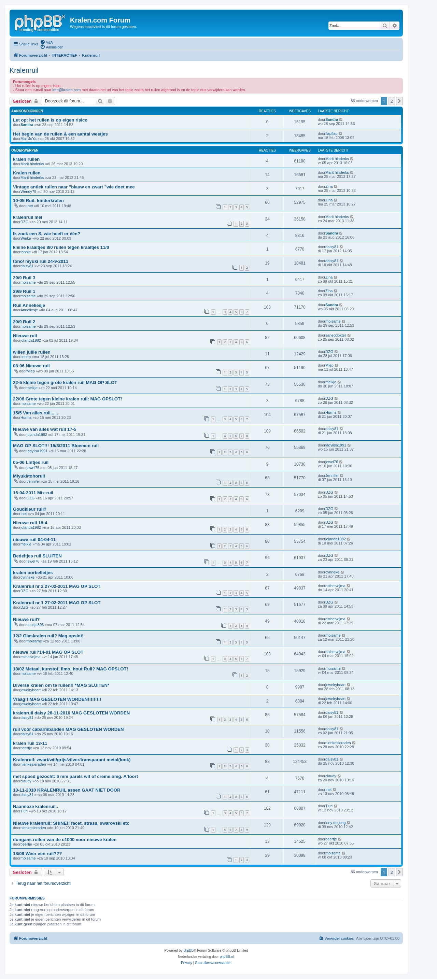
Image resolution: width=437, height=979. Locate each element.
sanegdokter (335, 335)
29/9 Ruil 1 (24, 291)
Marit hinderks (32, 164)
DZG (24, 222)
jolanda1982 (30, 340)
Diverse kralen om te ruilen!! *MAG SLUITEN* (61, 685)
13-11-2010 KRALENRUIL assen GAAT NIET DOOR (67, 790)
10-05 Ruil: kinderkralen (38, 200)
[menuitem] (46, 42)
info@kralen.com (67, 90)
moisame (28, 282)
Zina (329, 186)
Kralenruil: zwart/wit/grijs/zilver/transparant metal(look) (71, 759)
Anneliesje (29, 310)
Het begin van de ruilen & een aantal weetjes (60, 134)
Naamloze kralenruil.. (35, 806)
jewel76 (33, 468)
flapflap (331, 133)
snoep (25, 357)
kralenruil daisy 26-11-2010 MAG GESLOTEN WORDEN (71, 712)
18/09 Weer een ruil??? (37, 853)
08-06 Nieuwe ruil (31, 365)
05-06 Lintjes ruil (30, 462)
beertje (26, 748)
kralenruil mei (27, 217)
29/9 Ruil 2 (24, 321)
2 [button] (392, 101)
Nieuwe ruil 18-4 (30, 522)
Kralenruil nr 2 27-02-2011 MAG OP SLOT (56, 586)
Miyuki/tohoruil (29, 476)
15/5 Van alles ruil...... (35, 412)
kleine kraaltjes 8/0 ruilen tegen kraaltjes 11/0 (61, 247)
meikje (32, 388)
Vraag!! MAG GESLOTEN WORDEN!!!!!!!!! (57, 699)
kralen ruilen (26, 159)
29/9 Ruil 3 (24, 277)
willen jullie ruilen (32, 352)
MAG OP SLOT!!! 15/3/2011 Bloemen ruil (56, 445)
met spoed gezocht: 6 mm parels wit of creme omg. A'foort (75, 776)
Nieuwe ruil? (26, 619)
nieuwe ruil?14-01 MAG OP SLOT (48, 652)
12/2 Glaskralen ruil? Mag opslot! (48, 635)
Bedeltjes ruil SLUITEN (37, 555)
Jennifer (33, 481)
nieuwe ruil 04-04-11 (34, 539)
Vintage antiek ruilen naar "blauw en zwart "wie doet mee (74, 186)
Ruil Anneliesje (29, 305)
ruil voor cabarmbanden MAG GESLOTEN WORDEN (68, 729)
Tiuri (24, 811)
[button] (399, 101)
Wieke (25, 238)
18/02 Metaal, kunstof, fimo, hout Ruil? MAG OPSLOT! (70, 668)
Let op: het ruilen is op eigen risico (50, 120)
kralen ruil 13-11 (30, 743)
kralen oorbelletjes (33, 572)
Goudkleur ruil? (29, 509)
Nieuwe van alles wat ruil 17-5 (44, 429)
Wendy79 (28, 191)
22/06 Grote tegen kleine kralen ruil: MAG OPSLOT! (67, 398)
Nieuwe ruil (25, 335)
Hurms (25, 417)
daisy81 (331, 247)
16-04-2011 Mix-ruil (33, 492)
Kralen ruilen (27, 172)
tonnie (25, 252)
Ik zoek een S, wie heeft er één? (46, 233)
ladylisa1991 (37, 451)
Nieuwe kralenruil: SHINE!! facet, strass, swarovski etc (71, 823)
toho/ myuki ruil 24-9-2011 (40, 261)
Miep (31, 371)
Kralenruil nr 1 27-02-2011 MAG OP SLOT (56, 602)
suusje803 (35, 625)
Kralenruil (24, 70)
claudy (25, 781)
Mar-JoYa (28, 139)
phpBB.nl (227, 957)
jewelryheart (30, 690)
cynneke (27, 577)
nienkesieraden (338, 743)
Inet (30, 206)
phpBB (188, 950)
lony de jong (335, 823)
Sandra (26, 125)
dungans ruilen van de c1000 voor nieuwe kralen (64, 839)
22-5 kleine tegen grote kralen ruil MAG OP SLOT (65, 382)
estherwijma (335, 586)
